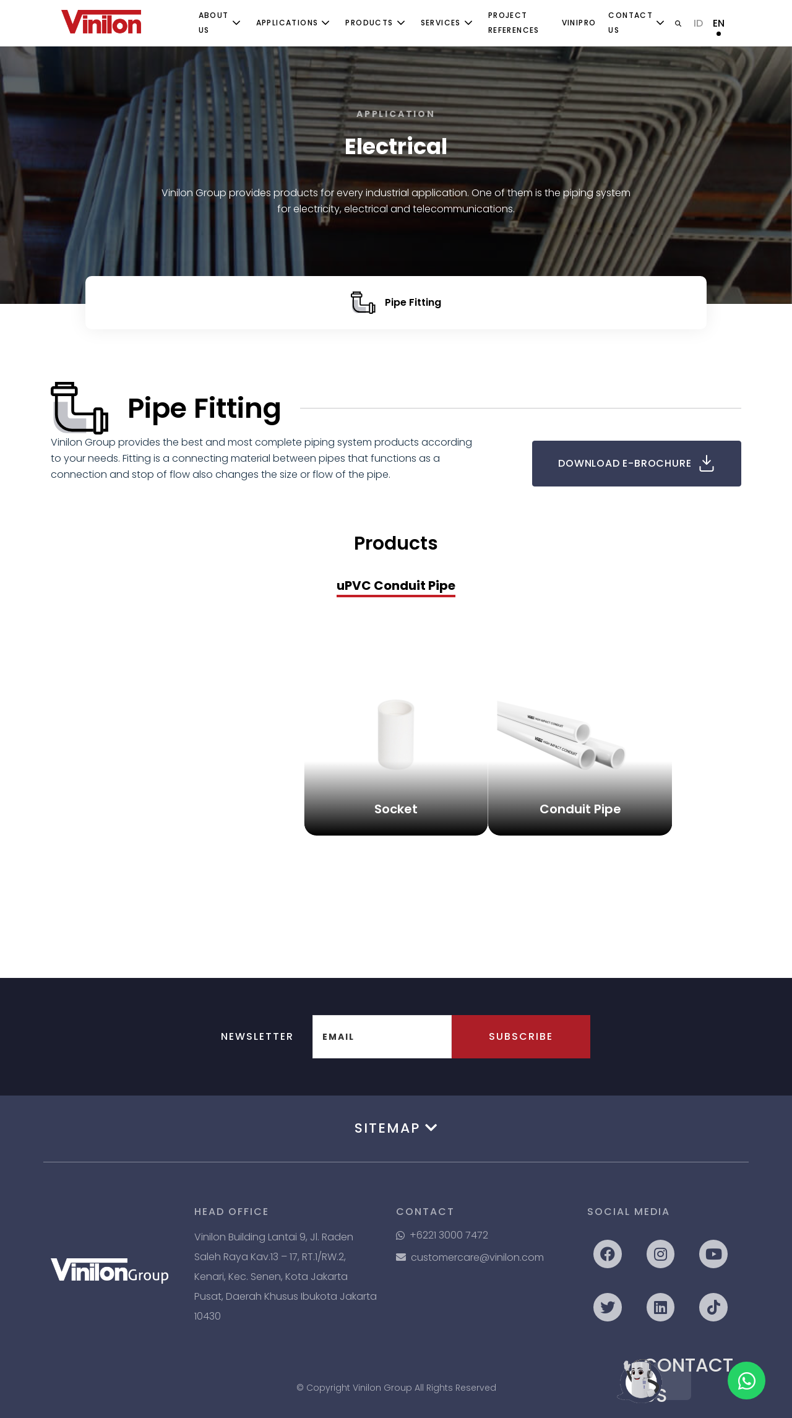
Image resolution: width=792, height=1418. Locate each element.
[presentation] (396, 586)
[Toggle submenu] (236, 23)
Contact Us (630, 22)
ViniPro (579, 22)
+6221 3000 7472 (442, 1235)
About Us (214, 22)
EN (719, 23)
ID (698, 23)
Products (369, 22)
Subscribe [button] (521, 1036)
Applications (287, 22)
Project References (514, 22)
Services (441, 22)
